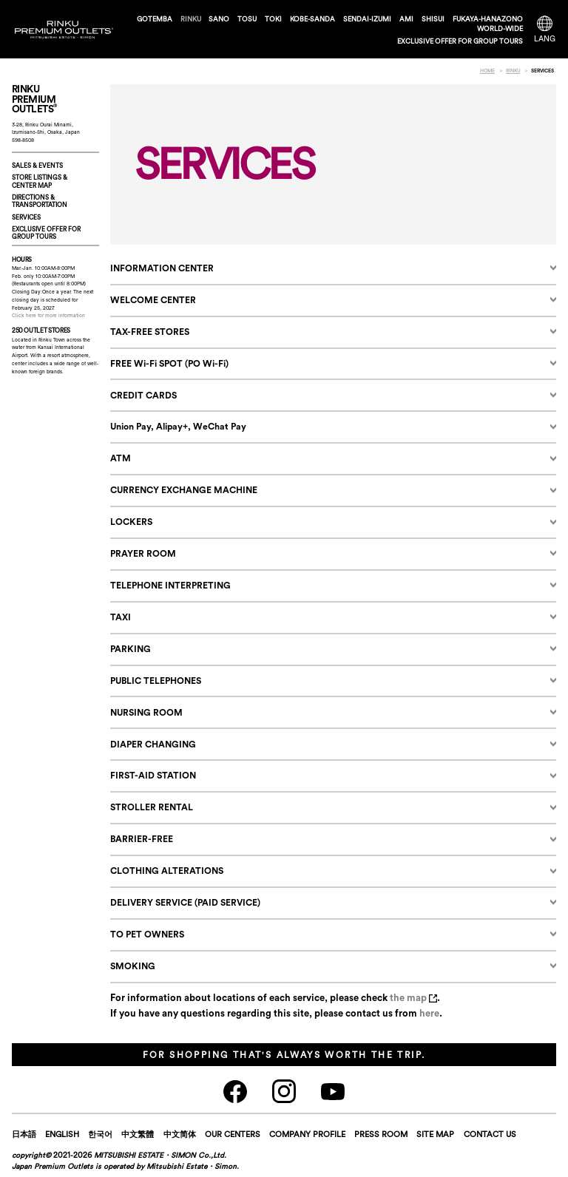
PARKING (130, 648)
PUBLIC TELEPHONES (155, 680)
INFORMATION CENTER (162, 268)
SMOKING (132, 965)
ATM (120, 458)
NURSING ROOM (146, 712)
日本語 (24, 1134)
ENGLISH (62, 1134)
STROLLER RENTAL (151, 807)
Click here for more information (48, 315)
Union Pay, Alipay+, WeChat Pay (178, 426)
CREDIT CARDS (143, 395)
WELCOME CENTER (153, 299)
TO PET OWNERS (147, 934)
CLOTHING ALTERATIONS (166, 870)
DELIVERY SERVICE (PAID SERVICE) (185, 902)
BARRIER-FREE (141, 838)
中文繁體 (137, 1134)
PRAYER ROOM (143, 553)
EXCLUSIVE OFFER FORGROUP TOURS (46, 232)
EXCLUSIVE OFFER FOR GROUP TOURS (460, 41)
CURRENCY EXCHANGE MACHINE (183, 489)
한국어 (100, 1134)
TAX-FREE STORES (149, 331)
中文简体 (179, 1134)
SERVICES (26, 217)
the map (413, 997)
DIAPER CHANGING (153, 744)
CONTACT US (490, 1134)
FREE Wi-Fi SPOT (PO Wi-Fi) (169, 363)
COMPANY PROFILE (307, 1134)
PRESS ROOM (381, 1134)
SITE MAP (435, 1134)
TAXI (120, 617)
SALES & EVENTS (37, 165)
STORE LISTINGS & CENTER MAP (39, 181)
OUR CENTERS (232, 1134)
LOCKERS (131, 521)
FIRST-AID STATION (153, 775)
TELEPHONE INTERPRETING (170, 585)
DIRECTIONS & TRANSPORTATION (39, 200)
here (429, 1013)
